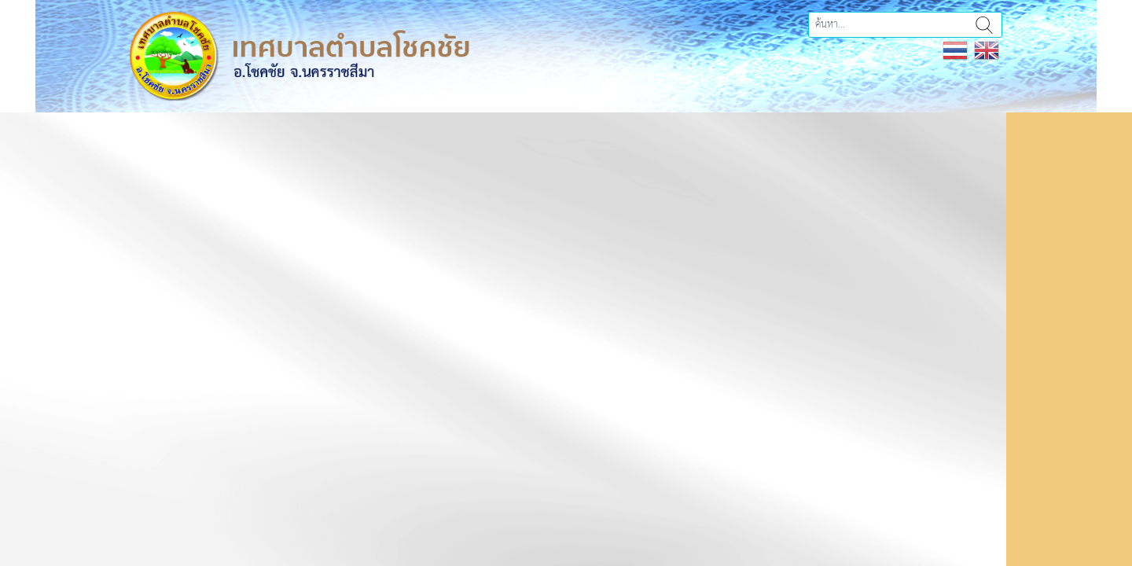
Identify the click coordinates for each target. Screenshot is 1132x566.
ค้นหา (984, 25)
